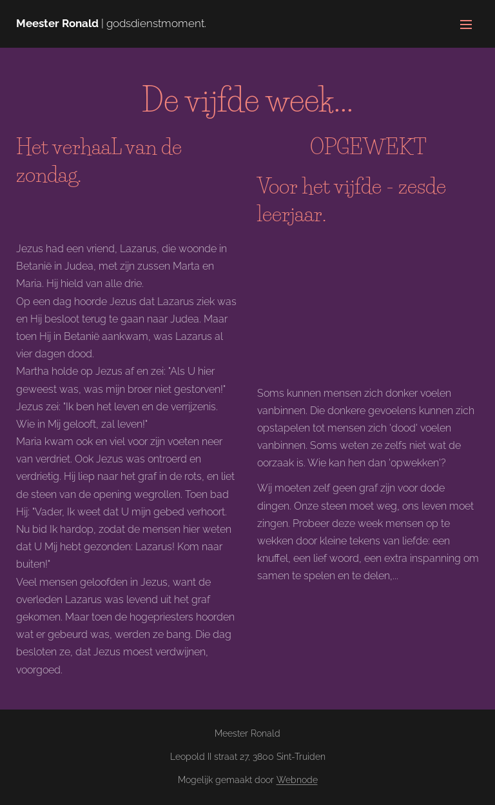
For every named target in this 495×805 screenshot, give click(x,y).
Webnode (297, 780)
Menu (466, 24)
